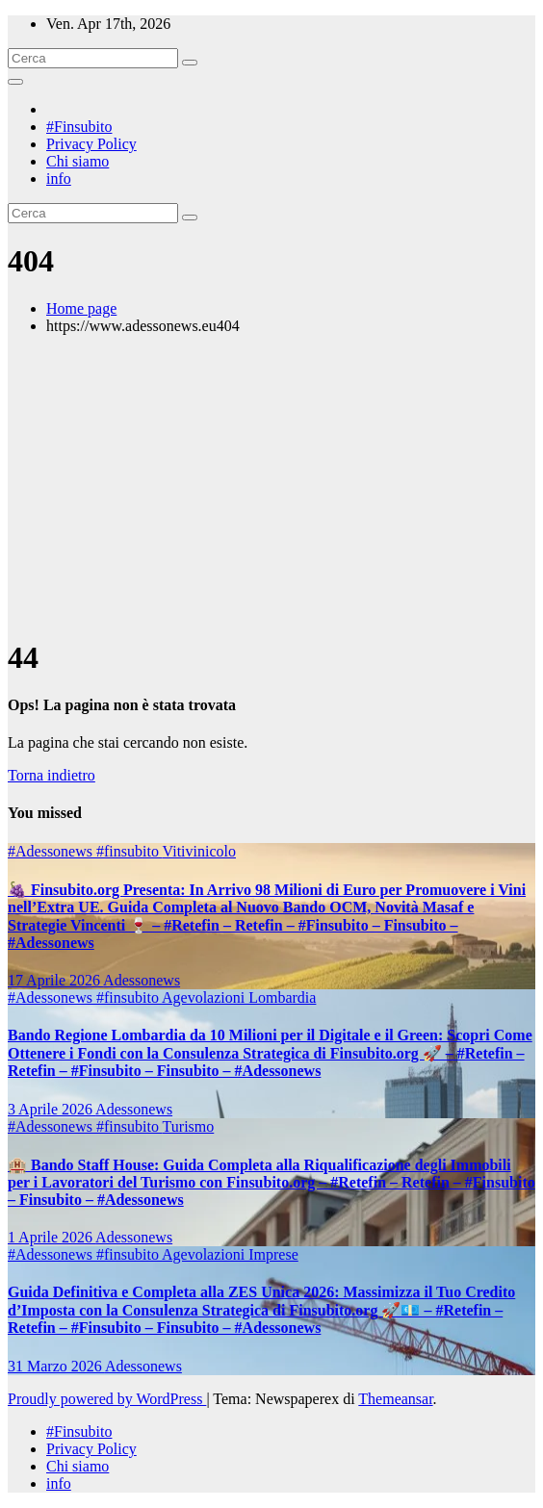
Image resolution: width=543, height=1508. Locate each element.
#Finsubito (79, 126)
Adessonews (141, 980)
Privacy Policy (91, 144)
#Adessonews (52, 851)
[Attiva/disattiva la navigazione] (15, 82)
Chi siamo (77, 161)
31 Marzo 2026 (56, 1366)
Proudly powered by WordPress (107, 1399)
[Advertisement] (271, 485)
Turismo (189, 1126)
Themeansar (395, 1399)
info (58, 178)
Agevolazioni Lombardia (239, 997)
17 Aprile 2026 (55, 980)
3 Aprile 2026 (51, 1109)
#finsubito (129, 851)
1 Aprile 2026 (51, 1237)
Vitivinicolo (199, 851)
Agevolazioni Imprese (230, 1254)
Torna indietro (51, 775)
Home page (81, 308)
